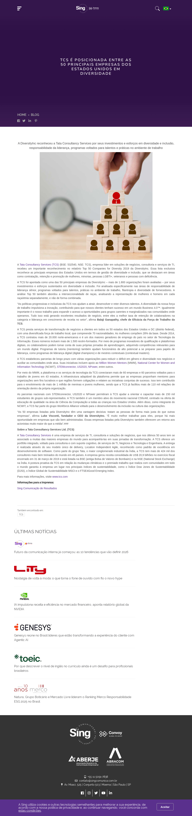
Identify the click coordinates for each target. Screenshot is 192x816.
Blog (35, 115)
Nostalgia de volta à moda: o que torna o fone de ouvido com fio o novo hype (68, 578)
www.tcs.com (60, 476)
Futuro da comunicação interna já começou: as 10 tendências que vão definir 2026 (71, 552)
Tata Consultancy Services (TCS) (39, 264)
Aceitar (165, 806)
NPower (92, 366)
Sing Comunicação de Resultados (37, 488)
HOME (21, 115)
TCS (21, 514)
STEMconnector (66, 366)
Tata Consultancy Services (35, 435)
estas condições (29, 810)
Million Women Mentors (113, 362)
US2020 (82, 366)
